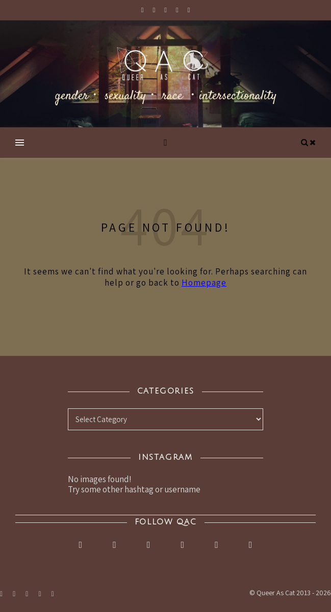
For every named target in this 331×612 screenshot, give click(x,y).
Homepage (204, 282)
